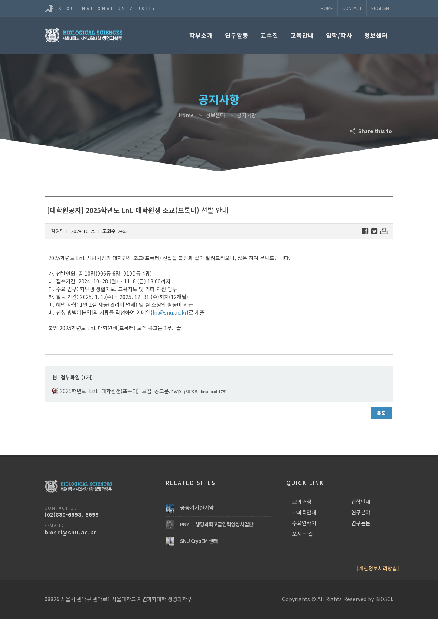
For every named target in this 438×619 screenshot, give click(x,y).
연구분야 (360, 512)
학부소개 (201, 35)
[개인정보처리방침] (378, 568)
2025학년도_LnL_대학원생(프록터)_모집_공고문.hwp (120, 391)
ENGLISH (380, 8)
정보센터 (376, 35)
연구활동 (237, 35)
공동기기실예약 (197, 507)
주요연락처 (304, 523)
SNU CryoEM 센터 (199, 540)
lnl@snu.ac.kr (170, 312)
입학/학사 (339, 35)
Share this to (371, 131)
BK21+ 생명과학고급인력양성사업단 (216, 524)
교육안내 (302, 35)
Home (327, 8)
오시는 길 (302, 533)
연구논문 (360, 523)
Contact (352, 8)
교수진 (269, 35)
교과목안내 (304, 512)
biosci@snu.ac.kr (70, 532)
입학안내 (360, 501)
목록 (381, 413)
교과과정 (301, 501)
